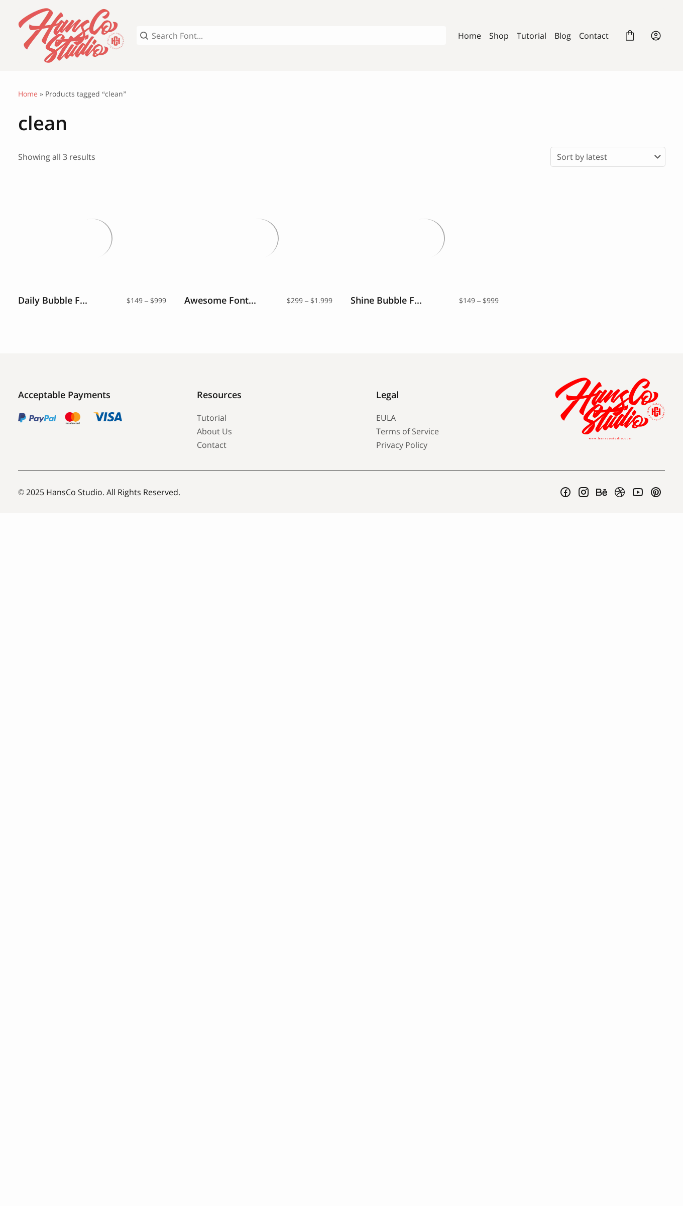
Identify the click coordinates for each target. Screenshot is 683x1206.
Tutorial (531, 35)
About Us (214, 431)
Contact (594, 35)
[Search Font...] (297, 35)
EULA (386, 417)
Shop (499, 35)
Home (469, 35)
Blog (562, 35)
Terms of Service (407, 431)
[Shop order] (608, 156)
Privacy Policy (401, 444)
